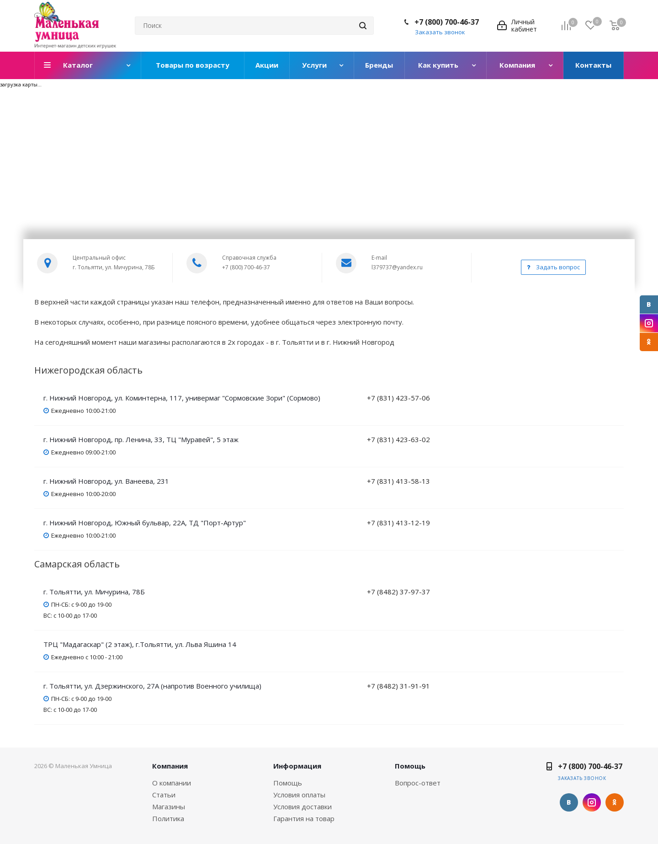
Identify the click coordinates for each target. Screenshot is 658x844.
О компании (171, 782)
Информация (297, 765)
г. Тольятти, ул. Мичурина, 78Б (94, 591)
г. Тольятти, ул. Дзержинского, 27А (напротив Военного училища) (152, 685)
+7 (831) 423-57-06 (398, 397)
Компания (170, 765)
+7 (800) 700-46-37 (446, 22)
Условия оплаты (299, 794)
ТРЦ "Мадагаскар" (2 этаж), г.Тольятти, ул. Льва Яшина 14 (139, 644)
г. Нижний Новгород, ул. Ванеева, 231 (106, 481)
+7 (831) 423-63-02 (398, 439)
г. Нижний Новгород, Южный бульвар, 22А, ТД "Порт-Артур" (144, 522)
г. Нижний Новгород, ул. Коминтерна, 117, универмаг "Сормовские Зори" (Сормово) (181, 397)
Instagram (649, 323)
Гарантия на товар (303, 818)
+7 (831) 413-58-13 (398, 481)
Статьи (163, 794)
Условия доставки (302, 806)
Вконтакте (649, 304)
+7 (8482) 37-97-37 (398, 591)
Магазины (168, 806)
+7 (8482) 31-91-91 (398, 685)
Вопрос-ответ (417, 782)
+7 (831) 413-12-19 (398, 522)
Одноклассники (649, 342)
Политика (168, 818)
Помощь (287, 782)
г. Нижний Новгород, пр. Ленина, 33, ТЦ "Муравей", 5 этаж (141, 439)
